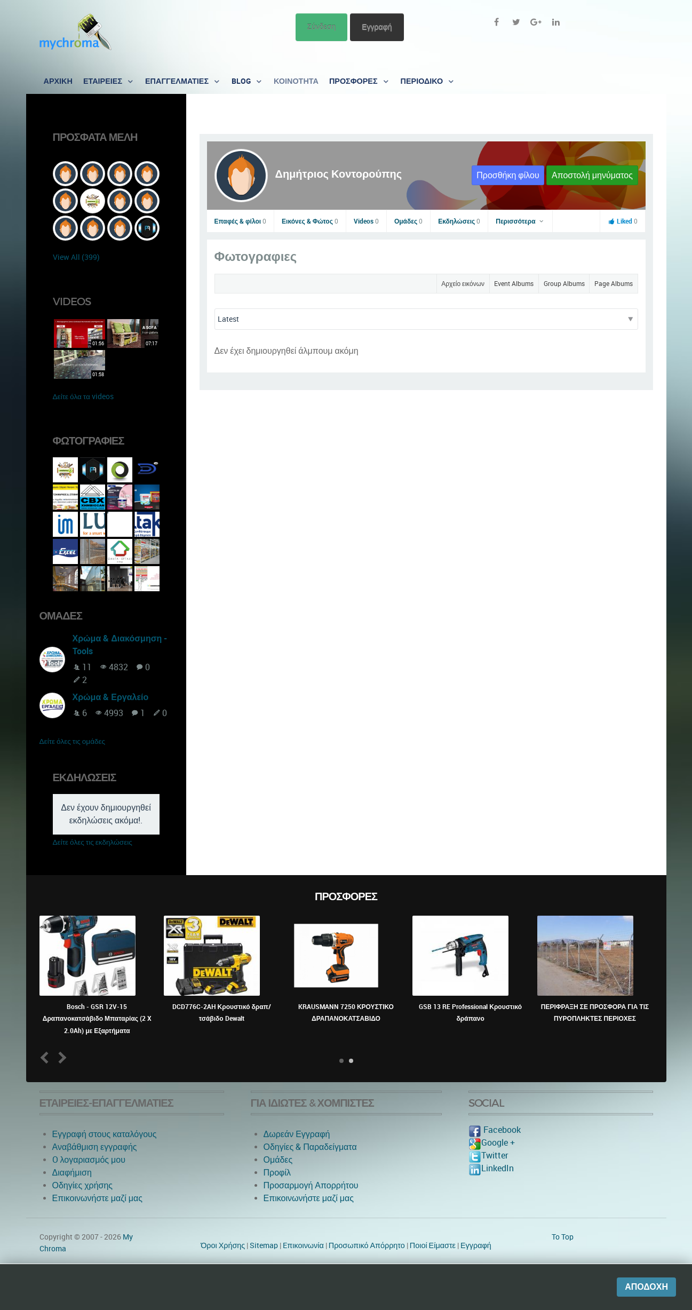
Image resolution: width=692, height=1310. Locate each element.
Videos (366, 221)
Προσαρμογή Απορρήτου (311, 1185)
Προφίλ (277, 1173)
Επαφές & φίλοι (240, 221)
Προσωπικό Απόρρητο (367, 1245)
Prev (46, 1058)
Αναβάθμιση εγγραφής (94, 1147)
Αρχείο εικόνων (462, 284)
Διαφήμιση (72, 1173)
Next (60, 1058)
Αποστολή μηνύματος (592, 175)
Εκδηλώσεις (459, 221)
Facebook (494, 1130)
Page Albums (613, 284)
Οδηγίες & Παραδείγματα (310, 1147)
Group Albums (564, 284)
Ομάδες (408, 221)
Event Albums (514, 284)
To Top (563, 1237)
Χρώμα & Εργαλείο (111, 697)
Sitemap (264, 1245)
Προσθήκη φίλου (507, 175)
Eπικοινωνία (303, 1245)
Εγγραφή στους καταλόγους (104, 1134)
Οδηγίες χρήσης (82, 1185)
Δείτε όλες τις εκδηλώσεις (92, 842)
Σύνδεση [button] (321, 26)
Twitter (488, 1155)
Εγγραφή (377, 26)
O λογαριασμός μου (88, 1160)
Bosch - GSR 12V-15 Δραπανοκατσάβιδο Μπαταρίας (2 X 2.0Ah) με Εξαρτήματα (97, 1019)
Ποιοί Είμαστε (433, 1245)
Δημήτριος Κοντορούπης (338, 174)
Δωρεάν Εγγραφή (297, 1134)
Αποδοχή (646, 1287)
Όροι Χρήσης (223, 1245)
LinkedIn (491, 1168)
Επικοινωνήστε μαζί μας (97, 1198)
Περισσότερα (520, 221)
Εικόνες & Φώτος (310, 221)
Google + (491, 1143)
